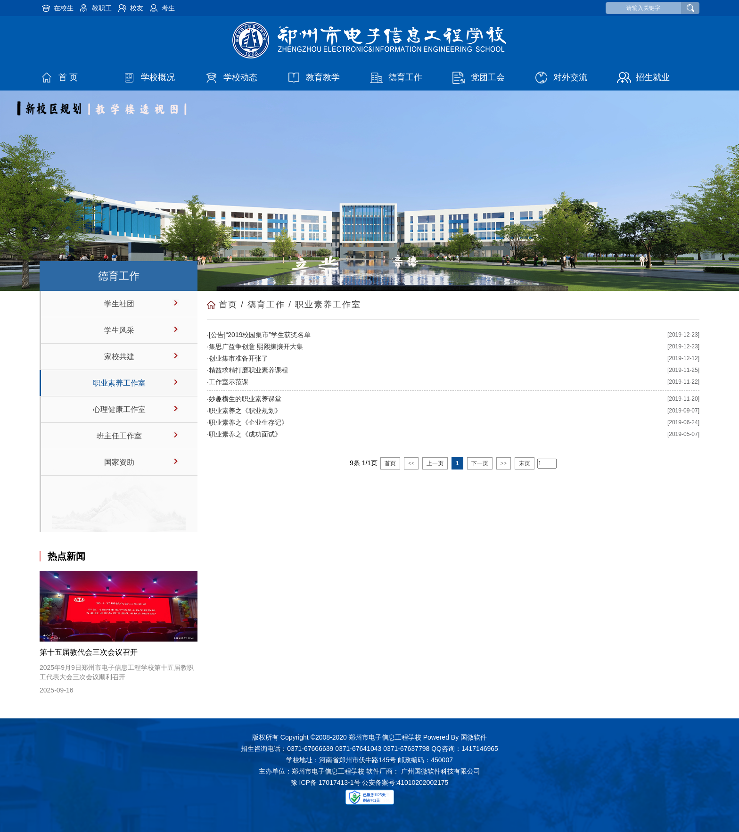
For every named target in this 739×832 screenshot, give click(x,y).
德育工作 (266, 304)
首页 (228, 304)
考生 (168, 8)
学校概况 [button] (158, 77)
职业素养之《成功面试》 (245, 434)
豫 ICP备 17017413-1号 (326, 782)
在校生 (64, 8)
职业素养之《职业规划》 (245, 410)
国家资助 (119, 462)
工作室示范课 (228, 382)
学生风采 (119, 330)
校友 (136, 8)
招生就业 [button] (653, 77)
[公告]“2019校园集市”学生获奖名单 (260, 334)
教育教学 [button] (323, 77)
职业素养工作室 (119, 383)
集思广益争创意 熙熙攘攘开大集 (256, 346)
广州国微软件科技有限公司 (440, 771)
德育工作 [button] (405, 77)
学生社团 (119, 304)
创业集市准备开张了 (238, 358)
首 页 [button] (68, 77)
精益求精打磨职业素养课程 (248, 370)
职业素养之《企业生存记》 (248, 422)
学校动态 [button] (240, 77)
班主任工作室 (119, 436)
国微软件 (473, 737)
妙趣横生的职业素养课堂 (245, 399)
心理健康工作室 (119, 409)
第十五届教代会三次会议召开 (89, 652)
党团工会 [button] (488, 77)
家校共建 (119, 357)
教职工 (102, 8)
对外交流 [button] (570, 77)
